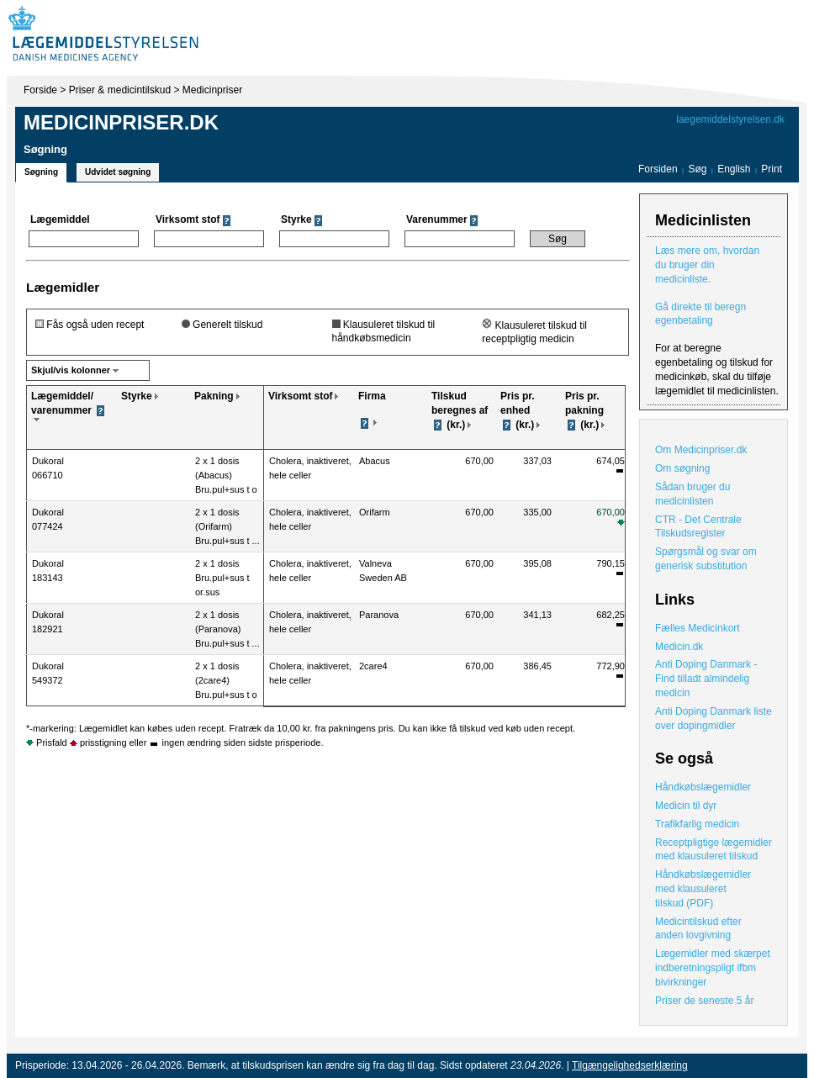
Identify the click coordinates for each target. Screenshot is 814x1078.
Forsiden (658, 169)
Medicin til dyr (685, 805)
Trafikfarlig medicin (697, 824)
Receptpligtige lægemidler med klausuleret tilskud (713, 850)
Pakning (214, 396)
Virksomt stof (300, 396)
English (735, 169)
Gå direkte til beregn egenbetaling (700, 314)
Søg (697, 169)
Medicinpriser (212, 90)
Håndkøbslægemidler (703, 787)
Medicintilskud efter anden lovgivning (698, 929)
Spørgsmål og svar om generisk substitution (706, 559)
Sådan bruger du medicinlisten (692, 494)
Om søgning (682, 468)
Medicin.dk (679, 647)
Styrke (136, 396)
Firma (372, 396)
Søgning (41, 172)
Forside (40, 90)
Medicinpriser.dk (121, 122)
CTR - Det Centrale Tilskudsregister (698, 527)
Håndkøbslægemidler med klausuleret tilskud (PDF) (703, 889)
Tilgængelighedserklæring (630, 1065)
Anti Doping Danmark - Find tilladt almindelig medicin (706, 678)
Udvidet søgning (118, 172)
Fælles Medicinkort (697, 628)
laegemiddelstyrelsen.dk (730, 119)
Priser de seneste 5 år (704, 1001)
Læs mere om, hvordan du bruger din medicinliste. (707, 265)
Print (771, 169)
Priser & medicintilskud (120, 90)
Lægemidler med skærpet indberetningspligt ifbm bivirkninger (712, 968)
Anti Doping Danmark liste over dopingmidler (713, 718)
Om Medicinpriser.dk (701, 450)
